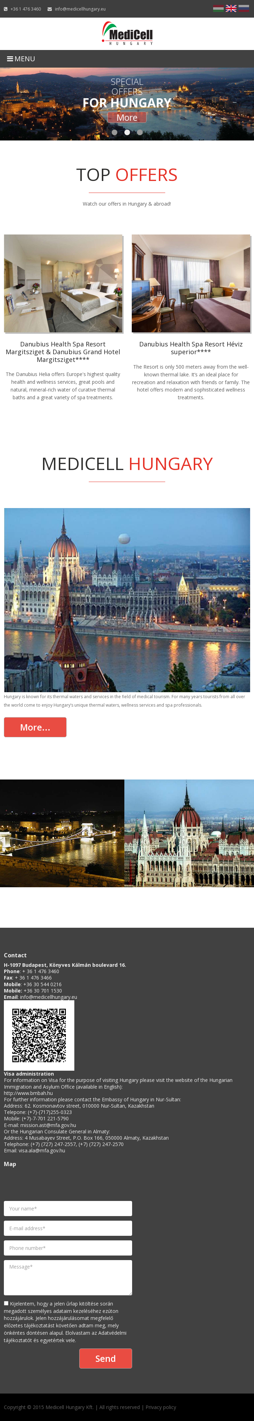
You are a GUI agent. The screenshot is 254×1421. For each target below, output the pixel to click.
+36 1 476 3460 (26, 9)
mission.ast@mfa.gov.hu (48, 1125)
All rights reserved (119, 1407)
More (127, 117)
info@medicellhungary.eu (80, 9)
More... (35, 727)
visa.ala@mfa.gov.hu (42, 1150)
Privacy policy (160, 1407)
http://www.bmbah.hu (28, 1093)
